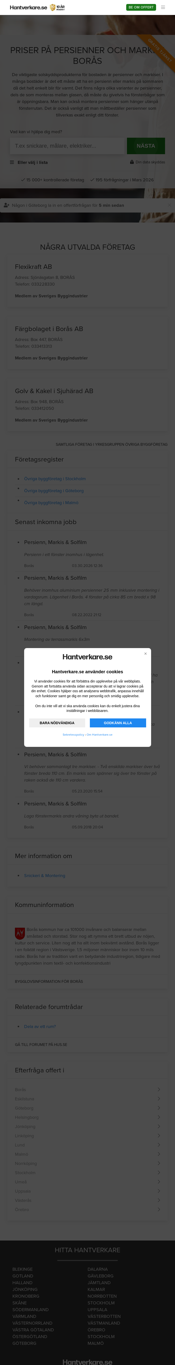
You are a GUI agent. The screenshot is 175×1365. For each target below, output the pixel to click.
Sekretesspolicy (73, 734)
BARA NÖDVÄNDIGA (57, 723)
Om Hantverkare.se (100, 734)
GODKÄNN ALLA (118, 723)
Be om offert (141, 7)
